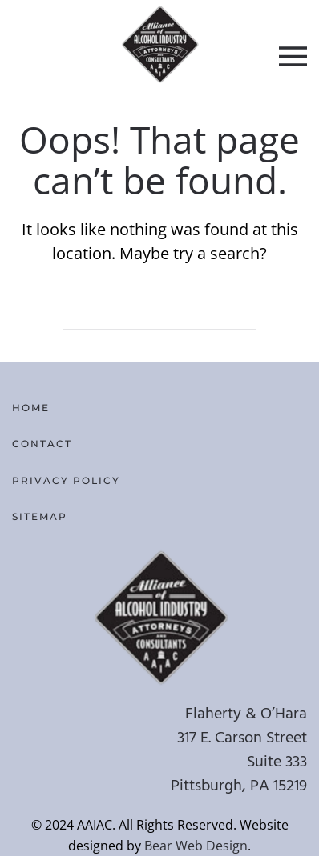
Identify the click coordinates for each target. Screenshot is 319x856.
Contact (42, 444)
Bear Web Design (196, 845)
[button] (293, 56)
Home (31, 408)
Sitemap (39, 516)
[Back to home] (159, 44)
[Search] (159, 314)
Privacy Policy (66, 480)
